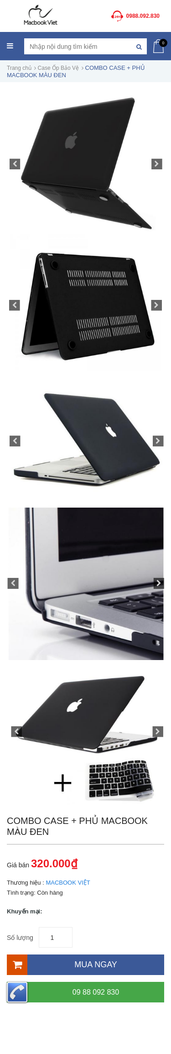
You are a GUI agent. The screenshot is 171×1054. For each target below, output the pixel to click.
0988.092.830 (143, 16)
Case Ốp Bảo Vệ (58, 68)
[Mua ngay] (85, 964)
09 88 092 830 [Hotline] (63, 992)
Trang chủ (19, 68)
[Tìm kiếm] (139, 46)
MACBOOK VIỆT (68, 882)
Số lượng (20, 937)
